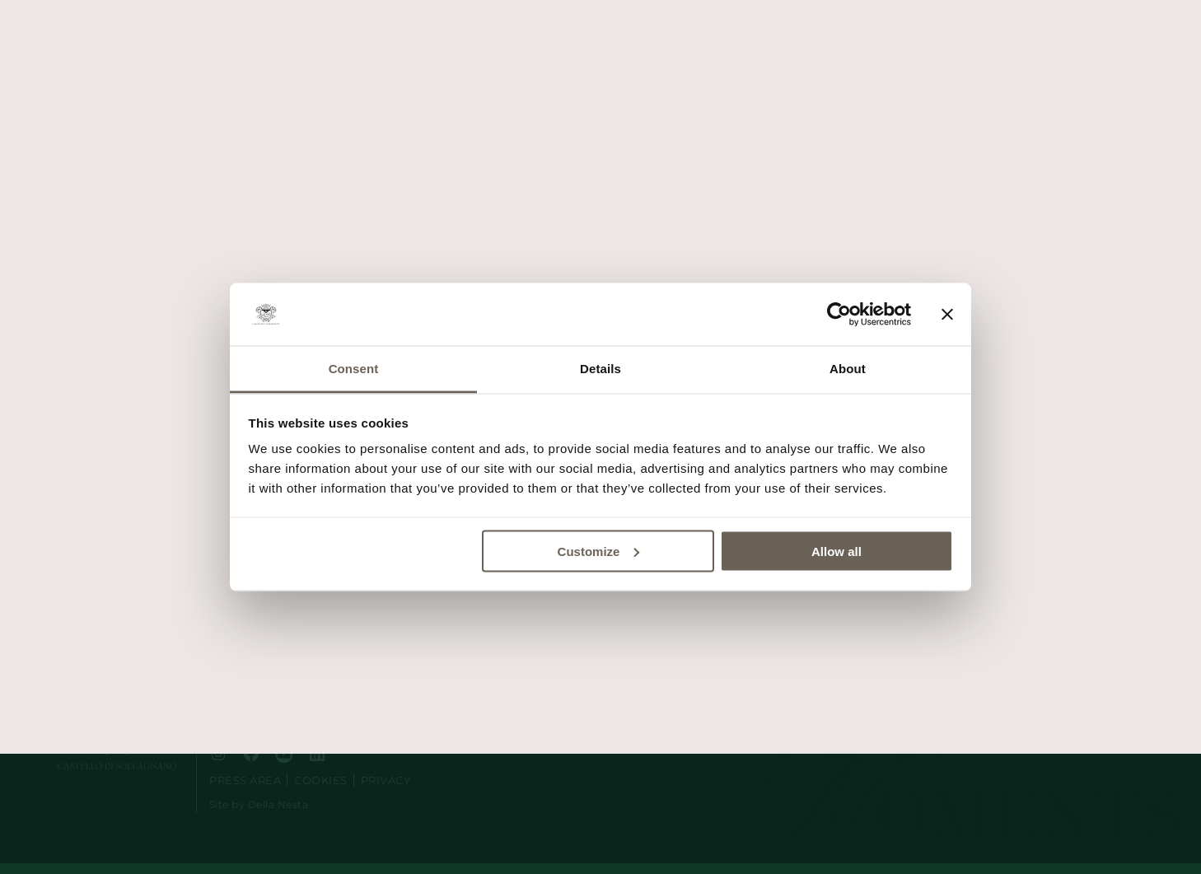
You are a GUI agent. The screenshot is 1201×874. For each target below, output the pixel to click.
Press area (245, 780)
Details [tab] (600, 369)
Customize (599, 551)
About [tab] (847, 369)
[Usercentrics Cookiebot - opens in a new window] (839, 314)
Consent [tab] (354, 369)
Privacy (386, 780)
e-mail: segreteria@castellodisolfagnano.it (312, 712)
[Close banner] (947, 314)
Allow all (836, 551)
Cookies (321, 780)
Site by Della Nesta (258, 804)
